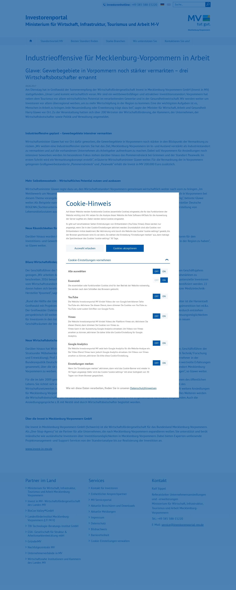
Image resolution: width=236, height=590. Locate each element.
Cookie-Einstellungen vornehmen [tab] (89, 260)
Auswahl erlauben (85, 248)
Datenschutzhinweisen (143, 388)
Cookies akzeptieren (125, 248)
